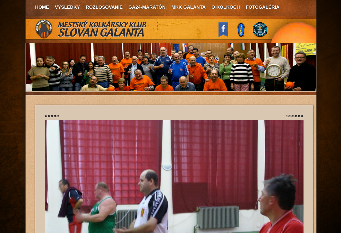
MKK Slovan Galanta (91, 29)
